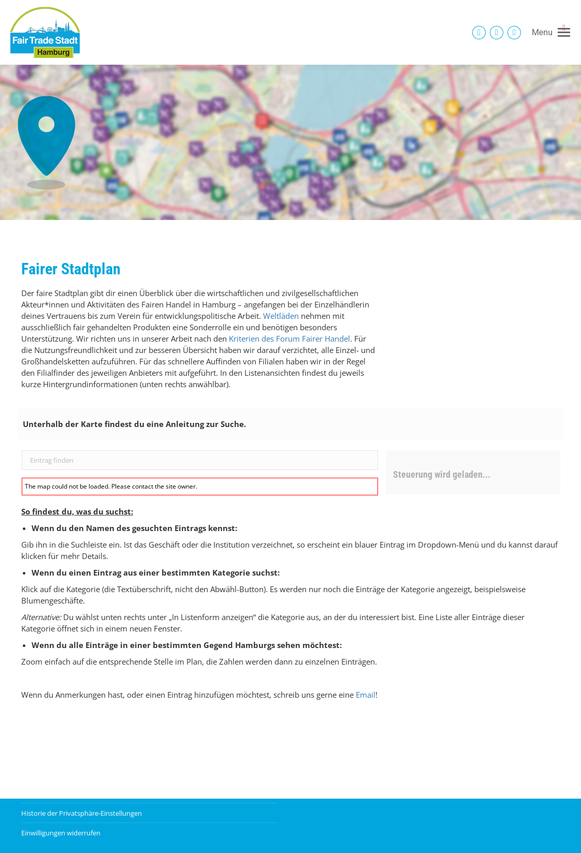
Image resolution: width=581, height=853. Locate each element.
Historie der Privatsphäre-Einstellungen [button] (81, 813)
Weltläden (281, 316)
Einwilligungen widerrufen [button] (60, 832)
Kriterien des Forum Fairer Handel (289, 338)
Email (365, 694)
